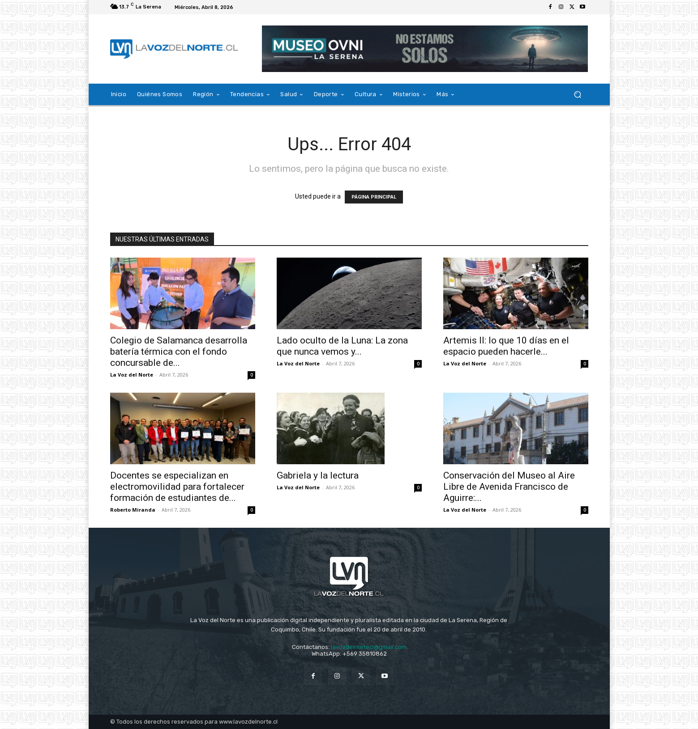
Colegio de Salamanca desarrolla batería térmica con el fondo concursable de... (178, 351)
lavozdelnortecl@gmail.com (369, 647)
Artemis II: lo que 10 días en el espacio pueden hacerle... (506, 346)
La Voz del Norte (131, 374)
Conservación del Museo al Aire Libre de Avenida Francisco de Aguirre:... (509, 486)
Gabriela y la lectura (318, 475)
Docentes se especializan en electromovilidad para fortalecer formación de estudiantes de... (177, 486)
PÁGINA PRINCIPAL (373, 197)
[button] (577, 94)
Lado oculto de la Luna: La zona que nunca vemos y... (342, 346)
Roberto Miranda (132, 509)
